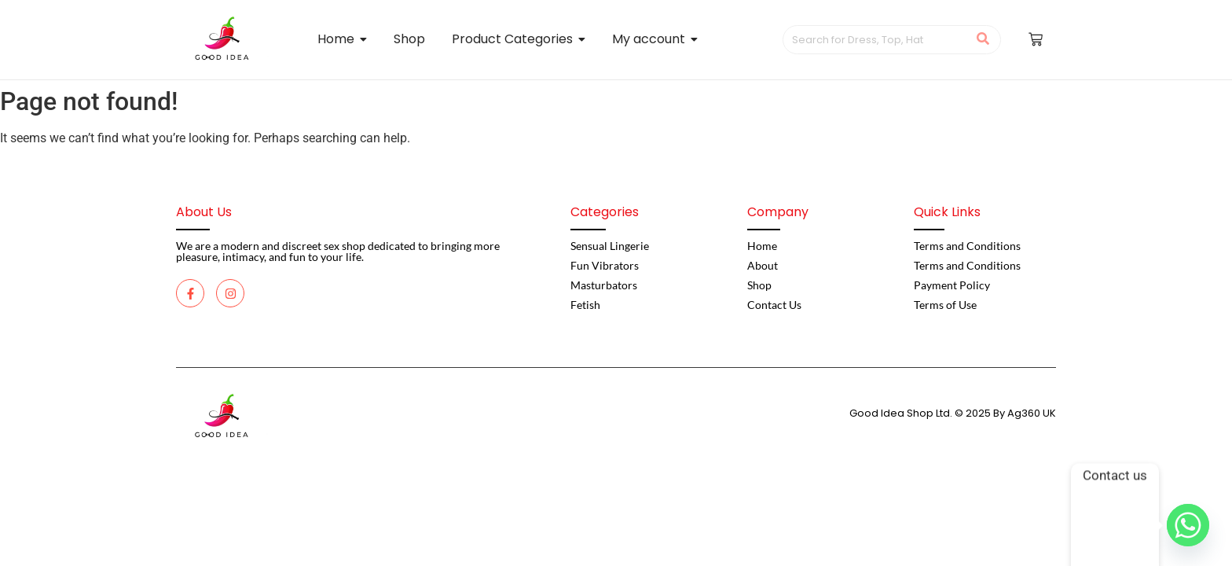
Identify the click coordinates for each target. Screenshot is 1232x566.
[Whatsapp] (1188, 525)
